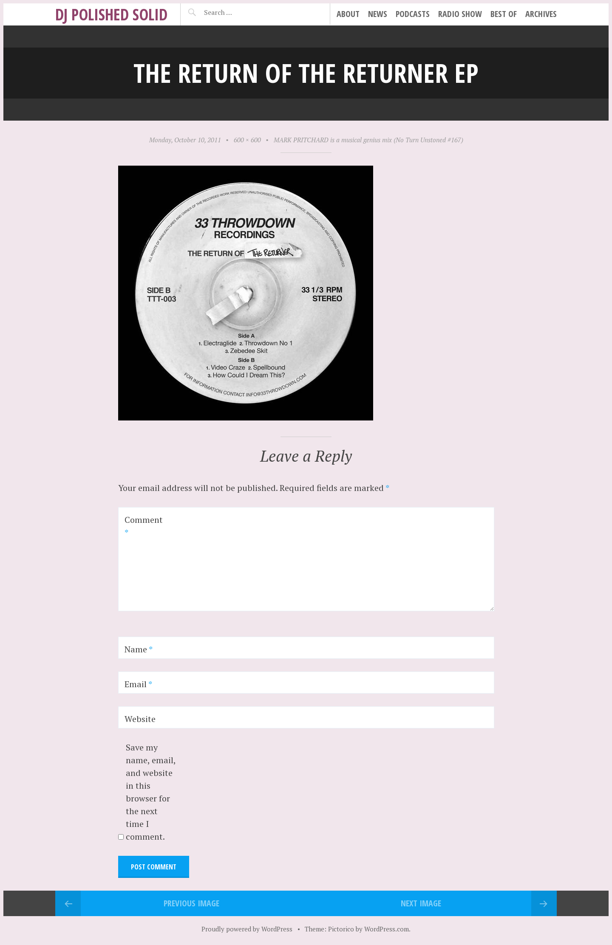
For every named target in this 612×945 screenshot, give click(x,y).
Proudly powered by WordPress (246, 929)
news (377, 14)
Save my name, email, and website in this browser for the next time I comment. (151, 792)
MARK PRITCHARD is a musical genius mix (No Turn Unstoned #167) (368, 139)
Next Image (421, 903)
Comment (144, 526)
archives (541, 14)
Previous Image (191, 903)
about (348, 14)
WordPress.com (386, 929)
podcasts (413, 14)
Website (140, 719)
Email (138, 684)
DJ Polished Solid (111, 14)
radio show (460, 14)
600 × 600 (247, 139)
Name (139, 649)
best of (503, 14)
